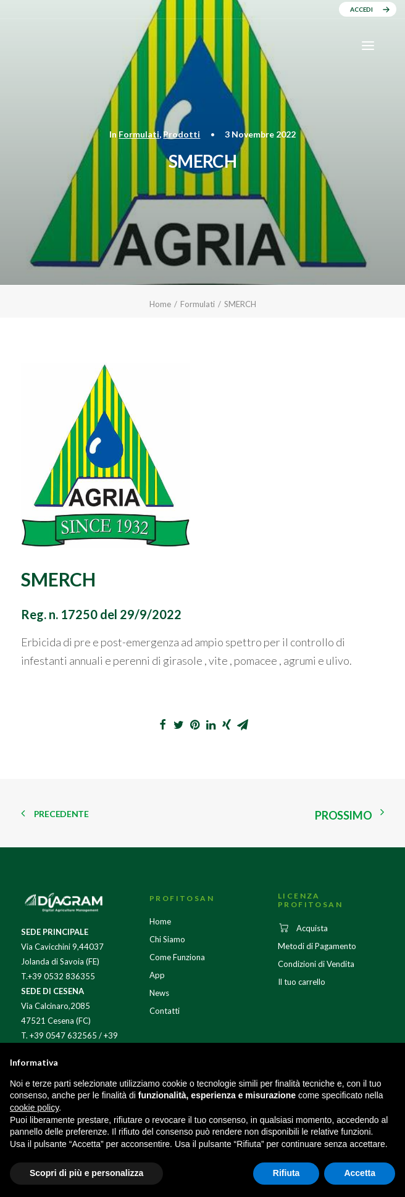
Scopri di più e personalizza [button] (86, 1173)
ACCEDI (361, 9)
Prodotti (181, 134)
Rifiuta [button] (286, 1173)
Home (160, 304)
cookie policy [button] (34, 1108)
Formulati (139, 134)
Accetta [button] (359, 1173)
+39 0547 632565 (63, 1035)
